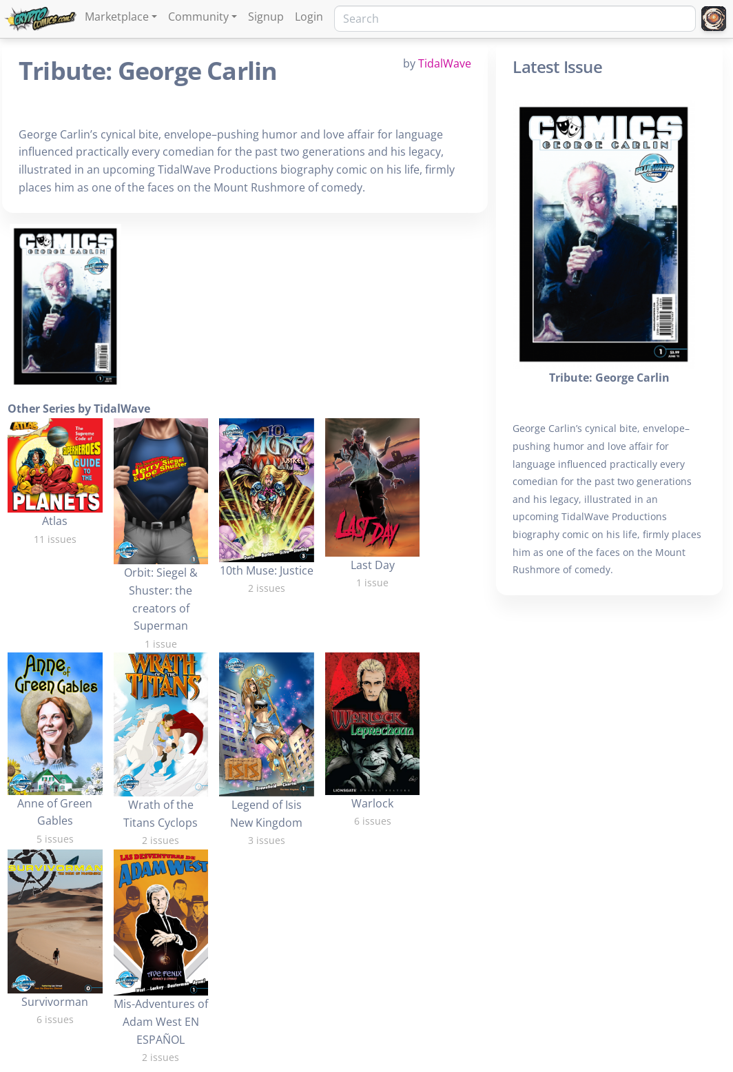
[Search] (515, 19)
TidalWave (444, 63)
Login (309, 16)
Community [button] (198, 16)
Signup (266, 16)
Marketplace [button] (117, 16)
